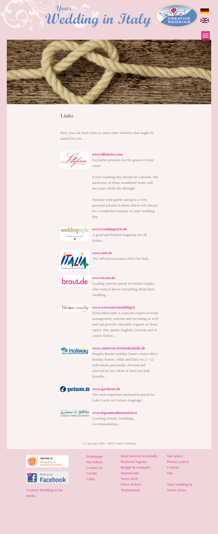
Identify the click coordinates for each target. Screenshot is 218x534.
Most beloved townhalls (139, 456)
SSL (170, 473)
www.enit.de (102, 253)
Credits (91, 473)
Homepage (94, 456)
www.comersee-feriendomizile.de (118, 348)
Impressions (130, 473)
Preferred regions (134, 461)
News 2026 (129, 478)
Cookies (173, 467)
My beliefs (94, 462)
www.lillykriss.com (107, 154)
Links (90, 479)
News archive (131, 484)
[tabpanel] (109, 115)
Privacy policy (178, 461)
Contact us (94, 467)
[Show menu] (205, 35)
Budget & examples (136, 467)
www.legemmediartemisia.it (114, 412)
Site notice (175, 456)
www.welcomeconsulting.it (113, 307)
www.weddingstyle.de (109, 229)
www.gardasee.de (106, 389)
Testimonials (130, 490)
